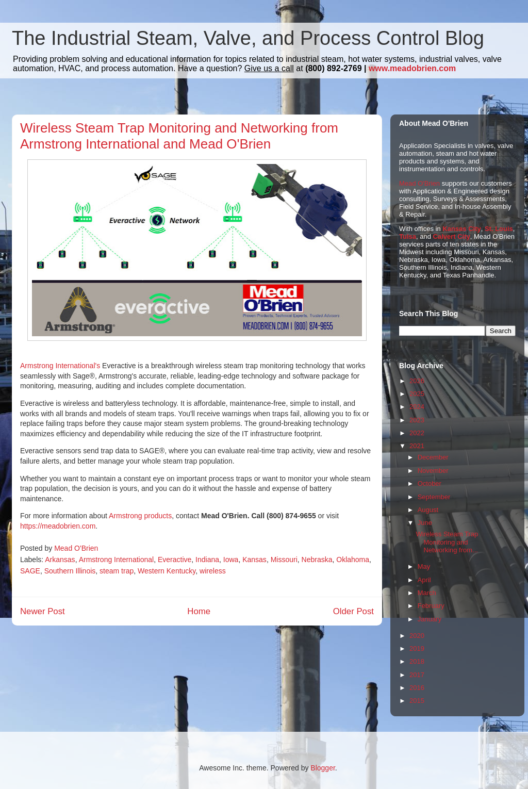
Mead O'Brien (419, 183)
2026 (416, 381)
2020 (416, 635)
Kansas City (461, 229)
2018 (416, 661)
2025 (416, 394)
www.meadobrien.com (412, 68)
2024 (416, 406)
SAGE (30, 571)
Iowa (231, 559)
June (425, 523)
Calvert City (451, 236)
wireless (213, 571)
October (429, 483)
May (424, 566)
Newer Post (42, 611)
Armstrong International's (60, 365)
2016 (416, 688)
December (433, 457)
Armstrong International (116, 559)
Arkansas (60, 559)
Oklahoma (352, 559)
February (431, 606)
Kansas (254, 559)
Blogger (322, 768)
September (434, 497)
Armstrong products (140, 516)
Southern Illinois (70, 571)
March (427, 593)
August (428, 510)
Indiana (207, 559)
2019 (416, 648)
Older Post (353, 611)
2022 (416, 433)
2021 (416, 446)
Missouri (284, 559)
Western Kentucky (166, 571)
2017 (416, 675)
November (433, 470)
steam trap (117, 571)
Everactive (174, 559)
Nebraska (317, 559)
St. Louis (499, 229)
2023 (416, 420)
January (429, 619)
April (424, 580)
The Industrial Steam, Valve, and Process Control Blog (248, 38)
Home (198, 611)
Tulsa (407, 236)
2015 (416, 700)
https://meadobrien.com (57, 526)
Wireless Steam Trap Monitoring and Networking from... (447, 542)
